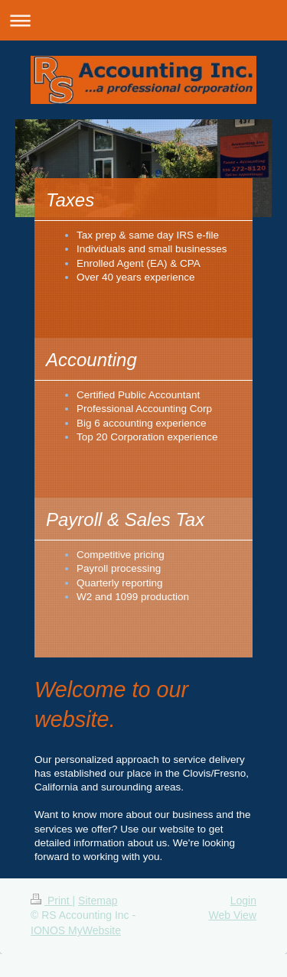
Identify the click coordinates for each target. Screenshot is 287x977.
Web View (232, 915)
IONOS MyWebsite (76, 930)
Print (52, 900)
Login (243, 900)
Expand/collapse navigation (143, 20)
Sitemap (97, 900)
